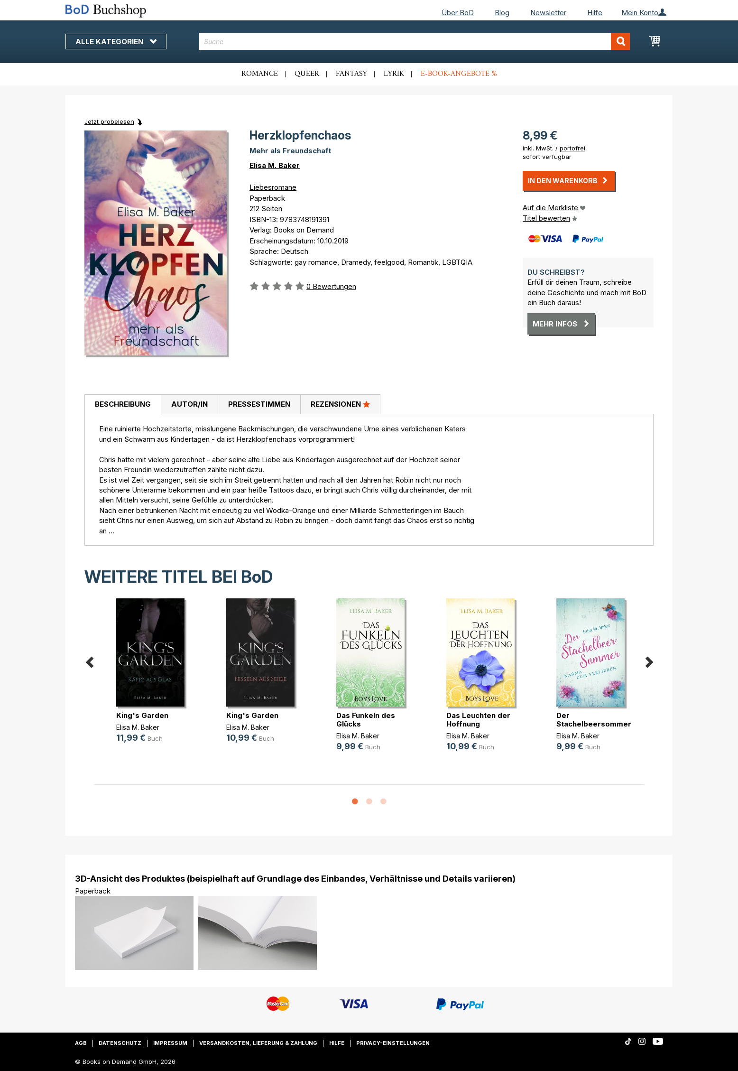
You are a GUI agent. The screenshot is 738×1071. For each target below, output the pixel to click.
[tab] (122, 404)
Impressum (170, 1043)
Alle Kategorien (116, 41)
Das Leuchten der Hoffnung (478, 719)
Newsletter (548, 12)
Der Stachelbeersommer (593, 719)
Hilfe (594, 12)
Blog (502, 12)
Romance (259, 74)
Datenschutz (120, 1043)
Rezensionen (340, 404)
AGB (81, 1043)
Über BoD (458, 12)
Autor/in (189, 404)
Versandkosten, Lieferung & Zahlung (258, 1043)
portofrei (572, 148)
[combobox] (414, 41)
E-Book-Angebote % (459, 74)
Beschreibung (123, 404)
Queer (307, 74)
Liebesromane (272, 187)
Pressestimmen (259, 404)
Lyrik (394, 74)
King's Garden (142, 715)
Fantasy (351, 74)
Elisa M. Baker (274, 165)
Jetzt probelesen (109, 121)
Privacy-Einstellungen (393, 1043)
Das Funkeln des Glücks (365, 719)
